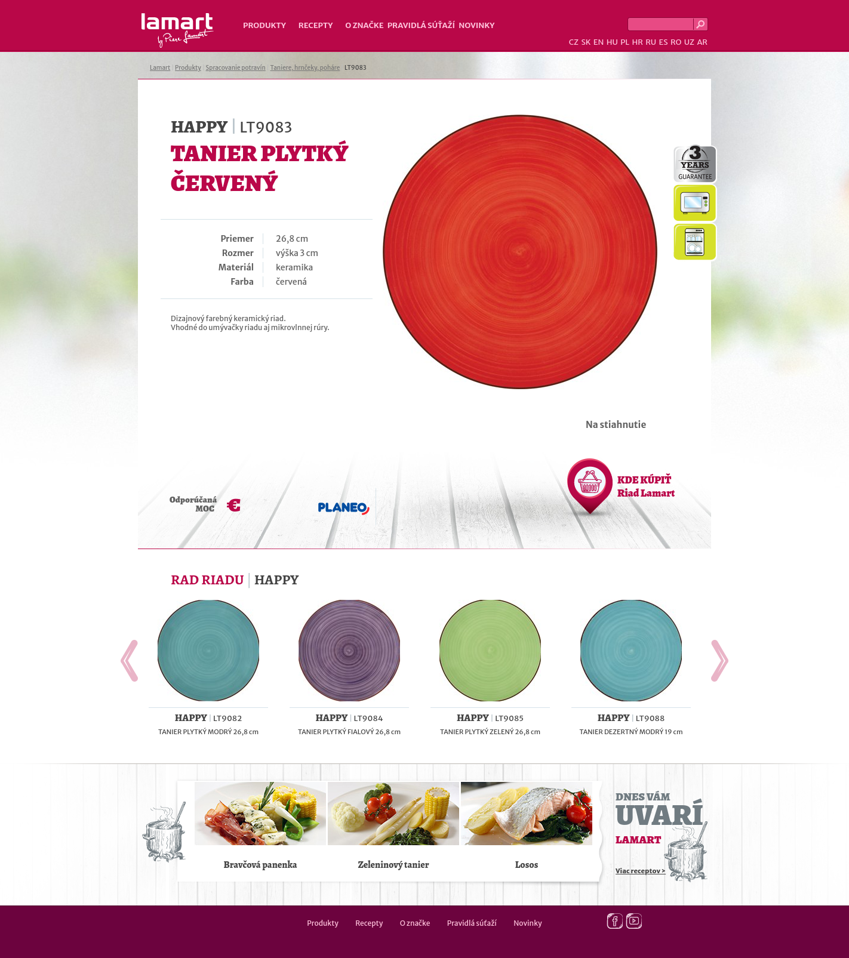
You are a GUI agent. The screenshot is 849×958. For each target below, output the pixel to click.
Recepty (316, 25)
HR (637, 42)
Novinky (476, 25)
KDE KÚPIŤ (646, 486)
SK (585, 42)
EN (598, 42)
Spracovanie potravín (236, 68)
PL (624, 42)
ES (663, 42)
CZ (574, 42)
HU (612, 42)
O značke (364, 25)
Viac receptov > (641, 871)
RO (675, 42)
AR (702, 42)
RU (650, 42)
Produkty (264, 25)
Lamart (177, 30)
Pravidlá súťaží (421, 25)
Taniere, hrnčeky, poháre (305, 68)
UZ (689, 42)
